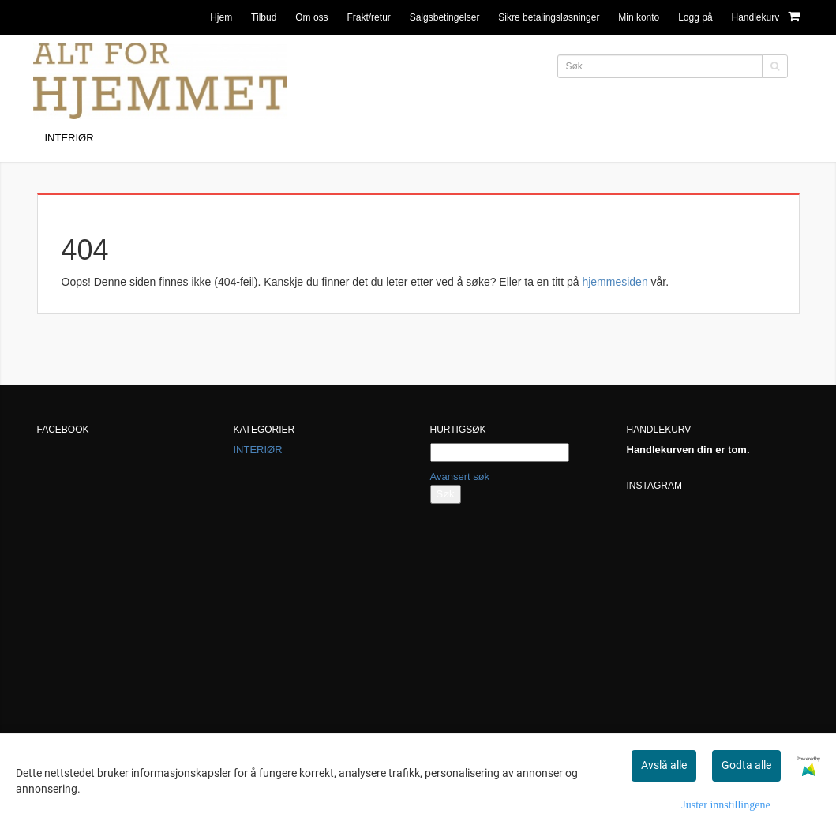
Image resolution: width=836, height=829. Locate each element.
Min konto (638, 17)
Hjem (221, 17)
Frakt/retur (368, 17)
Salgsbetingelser (445, 17)
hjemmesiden (614, 282)
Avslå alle (664, 765)
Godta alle (746, 765)
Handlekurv (765, 16)
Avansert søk (460, 476)
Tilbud (263, 17)
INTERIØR (258, 450)
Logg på (695, 17)
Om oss (311, 17)
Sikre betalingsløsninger (548, 17)
